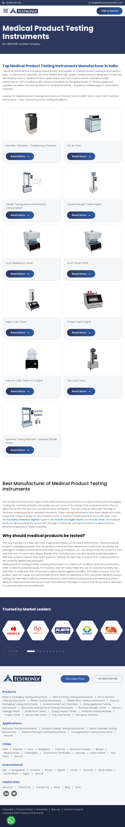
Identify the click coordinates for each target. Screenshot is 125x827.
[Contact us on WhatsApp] (11, 821)
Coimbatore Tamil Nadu (56, 752)
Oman (73, 770)
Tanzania (88, 770)
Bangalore (44, 749)
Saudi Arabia (105, 770)
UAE (4, 770)
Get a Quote (109, 11)
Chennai (60, 749)
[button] (31, 651)
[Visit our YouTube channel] (14, 794)
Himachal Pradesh (80, 749)
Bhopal (99, 749)
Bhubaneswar (11, 752)
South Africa (11, 773)
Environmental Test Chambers (60, 704)
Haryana (80, 752)
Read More (20, 156)
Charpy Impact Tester (63, 711)
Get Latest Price (75, 678)
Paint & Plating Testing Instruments (73, 697)
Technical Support (73, 809)
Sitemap (55, 809)
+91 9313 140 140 (107, 679)
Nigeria (61, 770)
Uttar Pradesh (98, 752)
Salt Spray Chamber (87, 714)
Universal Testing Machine (96, 711)
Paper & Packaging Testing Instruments (24, 697)
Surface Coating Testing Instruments (63, 728)
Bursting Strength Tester (92, 707)
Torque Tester (12, 714)
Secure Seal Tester (36, 714)
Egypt (26, 773)
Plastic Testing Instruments (46, 700)
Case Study (24, 787)
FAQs (78, 787)
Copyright (7, 809)
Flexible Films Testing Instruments (86, 700)
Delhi (5, 749)
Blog (67, 787)
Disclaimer (42, 809)
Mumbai (17, 749)
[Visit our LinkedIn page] (6, 794)
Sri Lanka (35, 770)
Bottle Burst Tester (35, 711)
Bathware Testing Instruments (19, 728)
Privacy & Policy (24, 809)
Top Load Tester (61, 714)
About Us (7, 787)
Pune (30, 749)
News (57, 787)
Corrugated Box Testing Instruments (91, 732)
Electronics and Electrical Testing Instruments (47, 707)
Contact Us (42, 787)
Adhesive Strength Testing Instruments (43, 732)
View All (13, 651)
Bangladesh (18, 770)
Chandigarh (31, 752)
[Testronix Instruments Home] (23, 11)
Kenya (48, 770)
